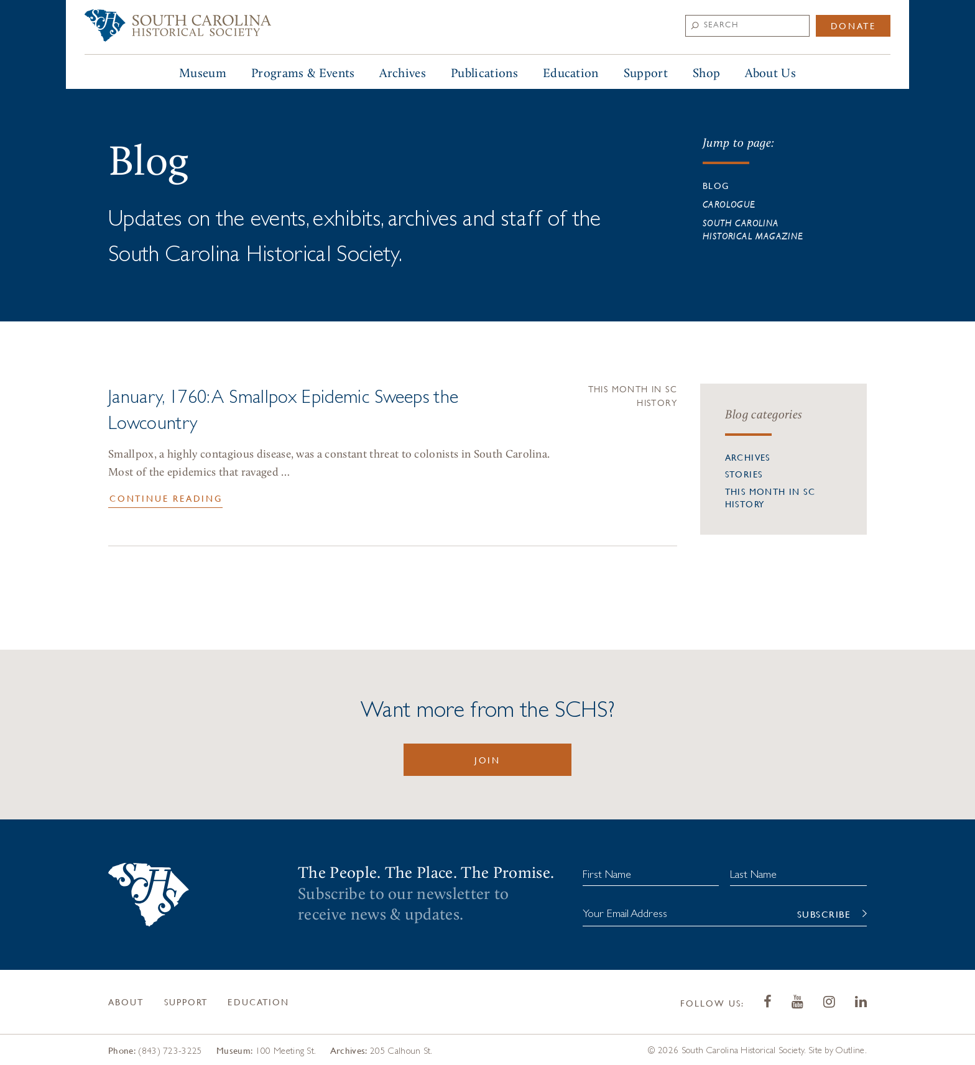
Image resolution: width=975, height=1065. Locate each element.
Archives (402, 73)
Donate (853, 25)
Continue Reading (166, 498)
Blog (716, 185)
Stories (744, 473)
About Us (770, 73)
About (126, 1001)
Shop (706, 73)
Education (571, 73)
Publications (484, 73)
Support (646, 73)
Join (487, 759)
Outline (850, 1049)
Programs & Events (302, 73)
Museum (202, 73)
